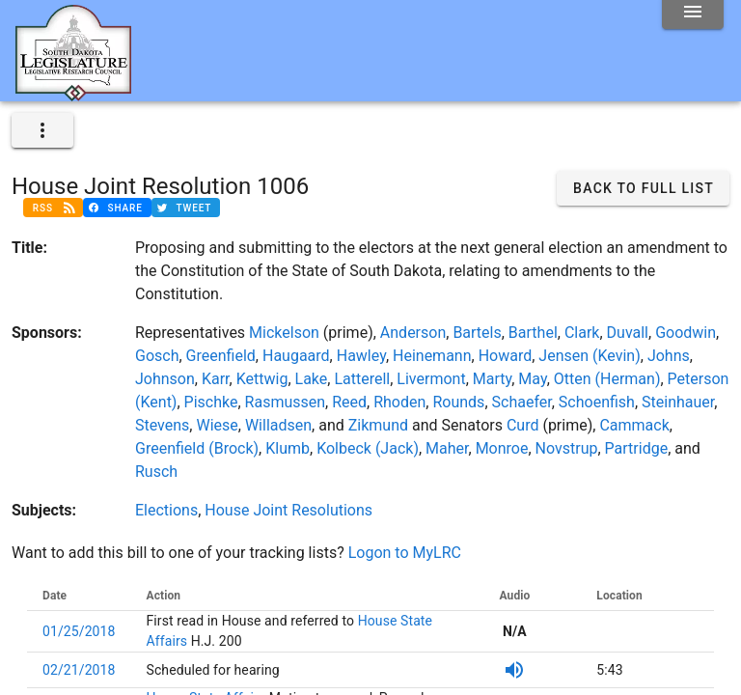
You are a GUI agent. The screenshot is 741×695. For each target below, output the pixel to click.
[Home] (73, 93)
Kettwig (262, 379)
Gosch (156, 356)
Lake (311, 379)
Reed (349, 402)
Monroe (502, 448)
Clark (582, 332)
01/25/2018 (79, 631)
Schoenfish (597, 402)
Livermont (431, 379)
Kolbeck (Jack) (367, 448)
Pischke (211, 402)
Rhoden (399, 402)
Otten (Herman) (607, 379)
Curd (523, 425)
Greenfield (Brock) (197, 448)
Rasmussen (285, 402)
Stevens (162, 425)
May (532, 379)
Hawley (361, 356)
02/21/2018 (79, 670)
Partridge (637, 448)
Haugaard (296, 356)
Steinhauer (678, 402)
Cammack (634, 425)
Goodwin (685, 332)
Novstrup (566, 448)
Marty (492, 379)
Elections (166, 510)
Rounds (458, 402)
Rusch (156, 471)
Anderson (413, 332)
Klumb (287, 448)
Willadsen (278, 425)
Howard (506, 356)
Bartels (477, 332)
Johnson (165, 379)
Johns (668, 356)
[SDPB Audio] (514, 670)
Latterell (362, 379)
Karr (216, 379)
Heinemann (432, 356)
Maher (446, 448)
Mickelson (284, 332)
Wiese (216, 425)
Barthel (533, 332)
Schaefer (522, 402)
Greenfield (221, 356)
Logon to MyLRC (404, 552)
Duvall (627, 332)
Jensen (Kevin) (589, 356)
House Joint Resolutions (288, 510)
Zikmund (378, 425)
